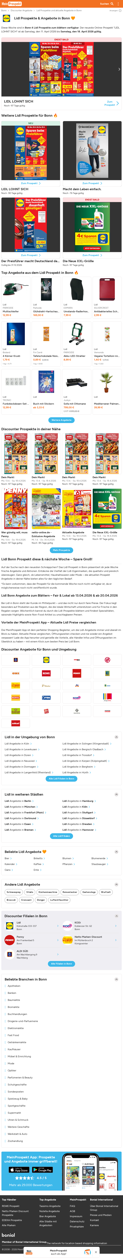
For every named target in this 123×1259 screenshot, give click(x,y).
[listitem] (15, 298)
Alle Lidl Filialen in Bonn (61, 778)
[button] (118, 3)
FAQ (72, 1206)
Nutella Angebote (49, 1211)
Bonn (4, 10)
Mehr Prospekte (61, 550)
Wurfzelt (106, 892)
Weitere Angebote (62, 420)
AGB (72, 1211)
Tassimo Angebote (50, 1206)
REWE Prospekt (10, 1206)
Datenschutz (77, 1221)
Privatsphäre (77, 1226)
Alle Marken (9, 1225)
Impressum (76, 1216)
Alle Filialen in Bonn (61, 963)
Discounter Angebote (21, 10)
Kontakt (94, 1220)
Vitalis (29, 892)
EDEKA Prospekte (12, 1220)
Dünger (41, 900)
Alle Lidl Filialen (61, 836)
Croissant (26, 900)
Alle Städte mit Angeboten (48, 1223)
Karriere (94, 1225)
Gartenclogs (89, 892)
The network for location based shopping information (76, 1243)
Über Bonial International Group (104, 1208)
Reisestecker (70, 892)
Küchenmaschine (48, 892)
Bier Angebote (47, 1216)
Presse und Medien (101, 1215)
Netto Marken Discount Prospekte (15, 1213)
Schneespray (14, 892)
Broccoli (11, 900)
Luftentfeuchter (59, 900)
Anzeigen (116, 10)
